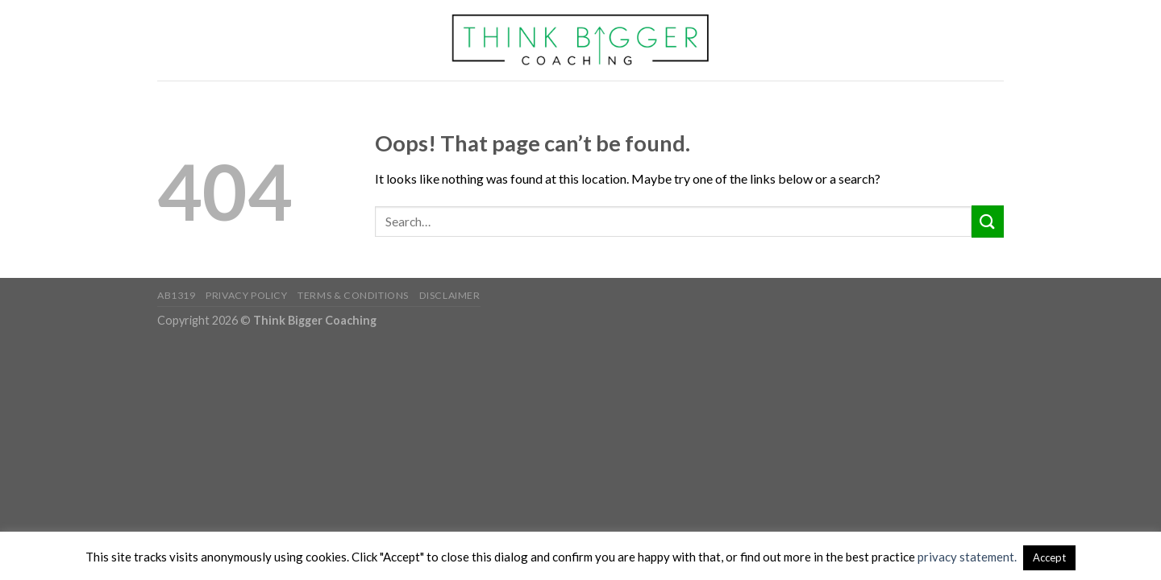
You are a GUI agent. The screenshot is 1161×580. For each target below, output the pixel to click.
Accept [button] (1049, 557)
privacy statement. (967, 556)
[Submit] (988, 221)
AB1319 (176, 295)
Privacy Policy (247, 295)
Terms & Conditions (353, 295)
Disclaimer (450, 295)
